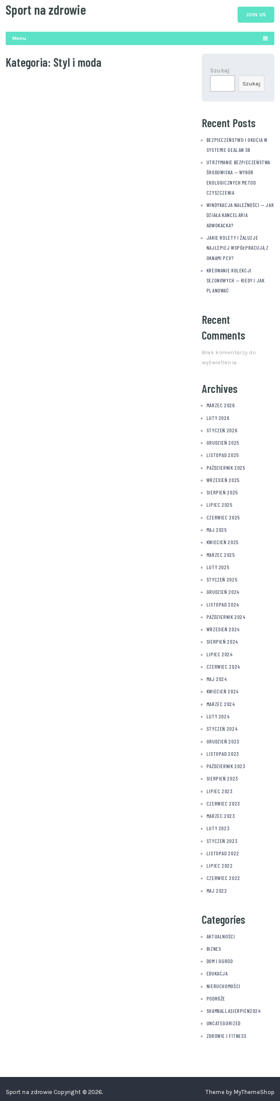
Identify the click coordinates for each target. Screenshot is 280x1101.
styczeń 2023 (221, 837)
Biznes (213, 945)
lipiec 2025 (219, 504)
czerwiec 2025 (223, 516)
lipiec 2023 (219, 788)
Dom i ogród (219, 957)
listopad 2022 (222, 850)
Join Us (256, 14)
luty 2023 (217, 825)
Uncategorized (223, 1019)
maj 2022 (216, 887)
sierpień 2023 (222, 776)
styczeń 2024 (222, 726)
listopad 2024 (222, 603)
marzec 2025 (220, 553)
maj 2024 (216, 677)
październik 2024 (226, 615)
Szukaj (220, 71)
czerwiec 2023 (223, 800)
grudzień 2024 (223, 590)
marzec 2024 (220, 701)
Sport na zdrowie (46, 9)
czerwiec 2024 (223, 664)
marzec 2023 (220, 813)
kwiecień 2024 (222, 689)
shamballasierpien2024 (233, 1007)
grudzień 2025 (222, 442)
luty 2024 (218, 714)
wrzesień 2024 (223, 627)
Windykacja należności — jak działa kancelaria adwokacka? (240, 216)
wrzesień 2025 (223, 479)
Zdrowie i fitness (226, 1031)
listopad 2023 (222, 751)
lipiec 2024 (219, 652)
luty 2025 (217, 566)
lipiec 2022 (219, 862)
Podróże (215, 994)
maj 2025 (216, 528)
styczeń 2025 (221, 578)
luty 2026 (217, 417)
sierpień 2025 (222, 491)
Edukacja (217, 969)
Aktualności (220, 932)
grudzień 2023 (222, 738)
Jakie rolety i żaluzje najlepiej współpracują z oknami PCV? (237, 248)
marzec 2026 (220, 405)
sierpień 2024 (222, 640)
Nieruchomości (223, 982)
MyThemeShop (254, 1087)
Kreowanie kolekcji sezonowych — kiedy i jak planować (235, 280)
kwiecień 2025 (222, 541)
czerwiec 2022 (223, 874)
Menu (19, 38)
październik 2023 (225, 763)
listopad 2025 (222, 454)
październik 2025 (225, 467)
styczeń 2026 (221, 430)
